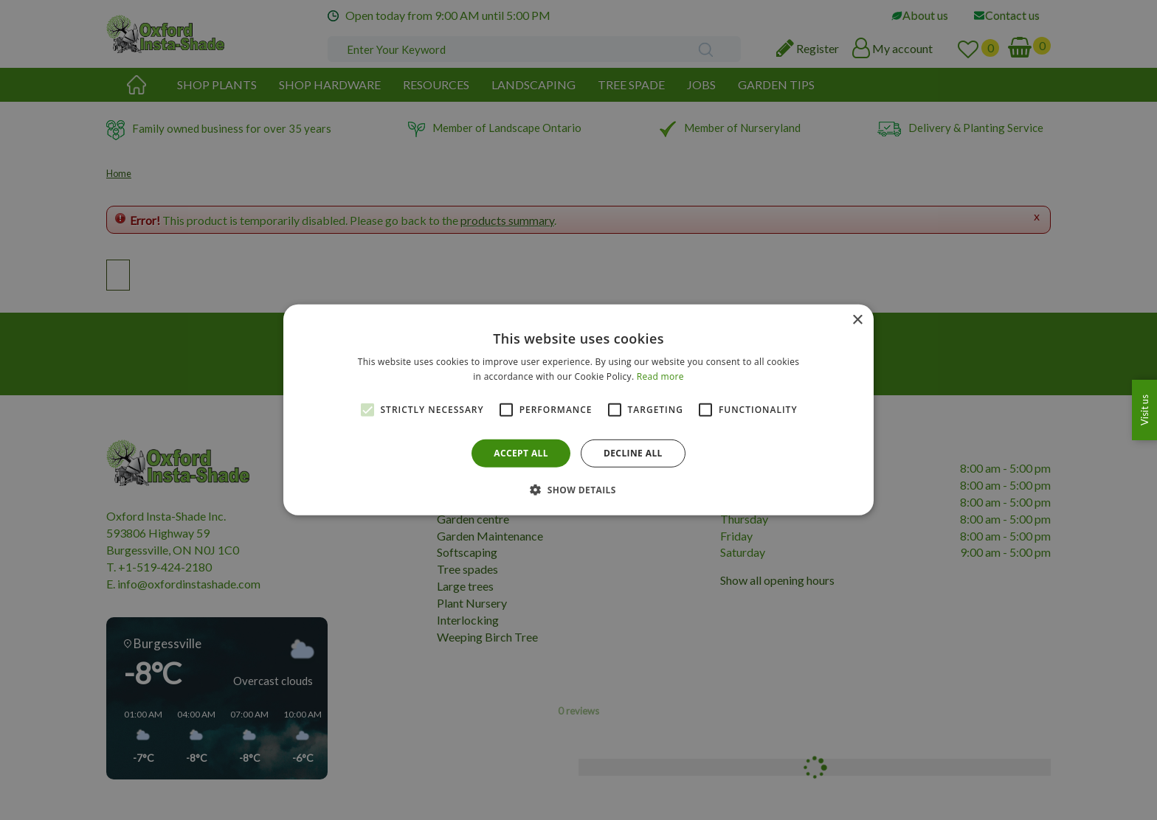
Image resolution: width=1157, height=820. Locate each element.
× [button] (857, 320)
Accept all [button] (521, 453)
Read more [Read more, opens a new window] (660, 376)
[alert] (578, 410)
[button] (578, 489)
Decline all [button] (633, 453)
